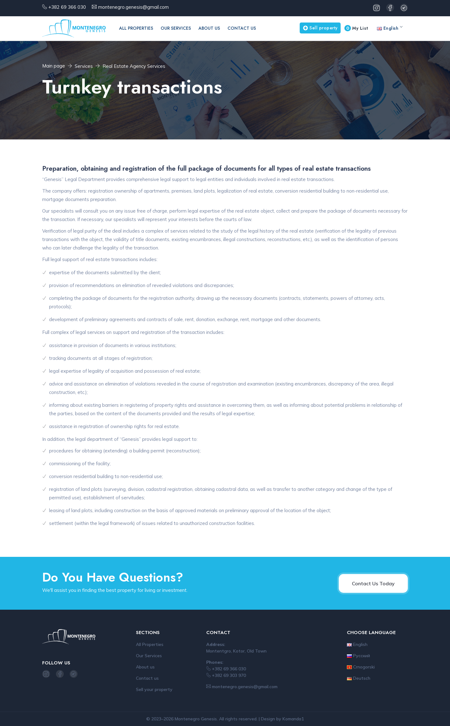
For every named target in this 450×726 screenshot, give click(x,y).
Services (84, 66)
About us (209, 28)
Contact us (242, 28)
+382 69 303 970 (226, 675)
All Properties (136, 28)
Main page (53, 66)
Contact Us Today (373, 583)
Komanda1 (293, 719)
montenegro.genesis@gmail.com (133, 7)
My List (356, 28)
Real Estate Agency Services (133, 66)
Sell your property (154, 689)
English (389, 28)
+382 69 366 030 (67, 7)
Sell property (320, 28)
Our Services (176, 28)
